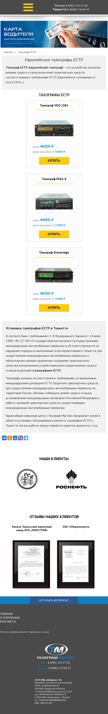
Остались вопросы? (54, 600)
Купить (54, 160)
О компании (10, 617)
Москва (60, 5)
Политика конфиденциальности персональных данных (24, 632)
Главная (6, 614)
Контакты (8, 621)
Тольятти (59, 9)
